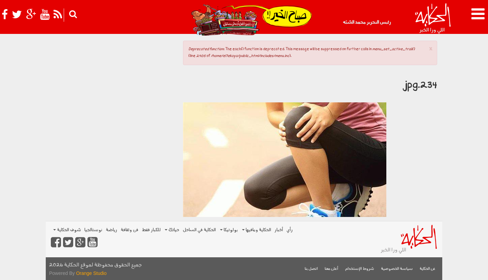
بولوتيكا (229, 230)
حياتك (172, 230)
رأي (289, 230)
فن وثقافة (129, 230)
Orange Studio (91, 273)
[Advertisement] (112, 84)
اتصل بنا (311, 269)
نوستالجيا (93, 230)
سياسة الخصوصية (397, 269)
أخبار (278, 230)
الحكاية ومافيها (256, 230)
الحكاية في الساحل (199, 230)
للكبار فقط (151, 230)
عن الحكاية (427, 269)
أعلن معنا (331, 269)
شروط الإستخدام (359, 269)
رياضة (111, 230)
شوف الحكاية (67, 230)
